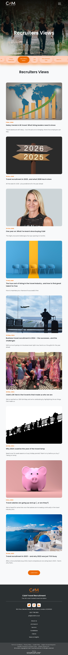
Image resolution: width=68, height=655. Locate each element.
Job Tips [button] (34, 60)
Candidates (34, 631)
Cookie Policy (36, 645)
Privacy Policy (27, 645)
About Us (34, 621)
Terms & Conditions (17, 645)
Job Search (34, 624)
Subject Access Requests (48, 645)
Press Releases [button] (11, 60)
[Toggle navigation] (59, 3)
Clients (34, 634)
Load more (34, 574)
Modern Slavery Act (43, 646)
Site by (34, 652)
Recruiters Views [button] (23, 60)
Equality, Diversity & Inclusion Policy (27, 646)
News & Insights (34, 637)
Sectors (34, 627)
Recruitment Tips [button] (46, 60)
